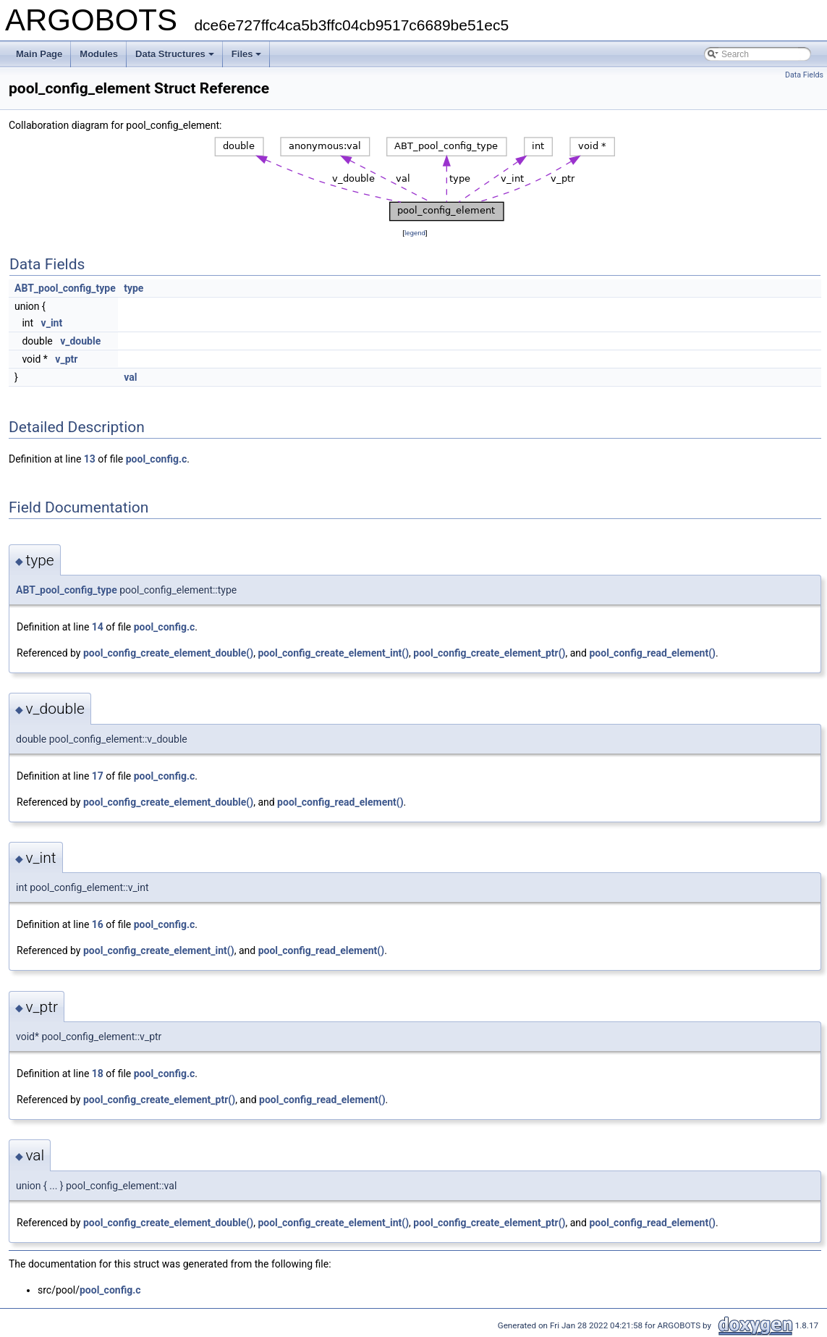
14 (97, 627)
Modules (99, 53)
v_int (52, 323)
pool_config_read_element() (652, 653)
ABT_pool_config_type (65, 288)
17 (97, 776)
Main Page (39, 53)
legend (414, 233)
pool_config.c (156, 459)
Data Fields (804, 75)
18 (97, 1073)
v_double (80, 341)
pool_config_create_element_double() (168, 653)
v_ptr (66, 359)
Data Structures (174, 53)
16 (97, 924)
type (133, 288)
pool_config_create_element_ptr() (489, 653)
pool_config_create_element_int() (333, 653)
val (130, 377)
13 (90, 459)
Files (247, 53)
